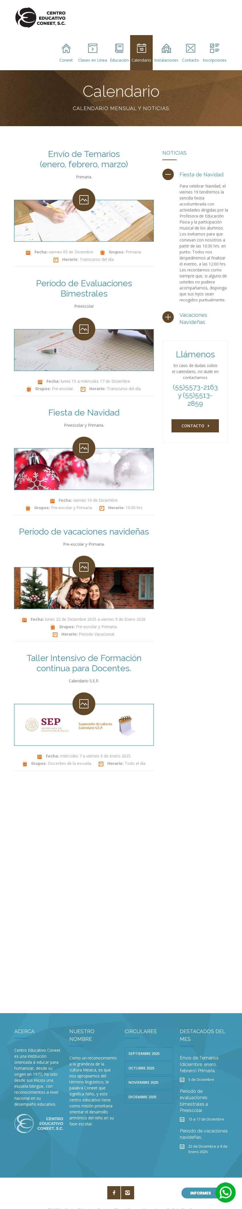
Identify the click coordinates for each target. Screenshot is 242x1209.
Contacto (190, 53)
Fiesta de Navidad (201, 175)
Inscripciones (215, 53)
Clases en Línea (92, 53)
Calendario (141, 53)
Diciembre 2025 (142, 1084)
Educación (119, 53)
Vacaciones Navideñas (193, 318)
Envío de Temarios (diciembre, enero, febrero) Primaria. (199, 1052)
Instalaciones (166, 53)
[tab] (192, 174)
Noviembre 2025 (143, 1069)
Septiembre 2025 (144, 1040)
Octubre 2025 (141, 1055)
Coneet (66, 53)
